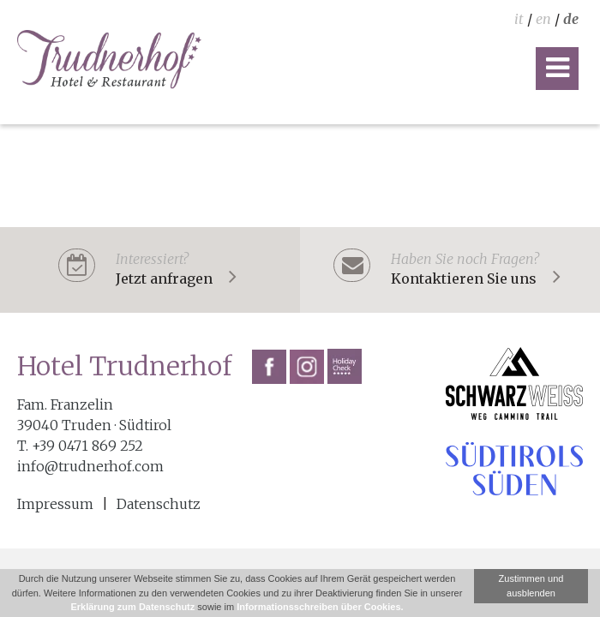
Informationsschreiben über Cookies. (320, 607)
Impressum (55, 503)
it (519, 18)
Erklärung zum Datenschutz (132, 607)
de (571, 18)
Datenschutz (159, 503)
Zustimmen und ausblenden (531, 585)
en (543, 18)
